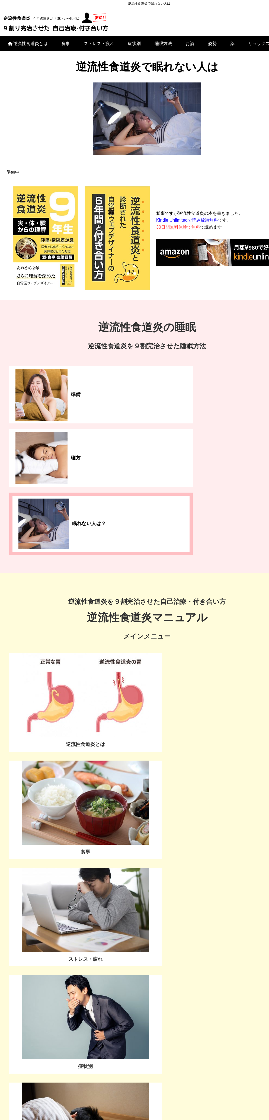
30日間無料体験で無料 (178, 230)
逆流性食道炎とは (27, 46)
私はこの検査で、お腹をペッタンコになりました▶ (70, 829)
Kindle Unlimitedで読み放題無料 (187, 223)
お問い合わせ (52, 926)
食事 (65, 46)
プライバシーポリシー (134, 1106)
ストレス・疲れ (99, 46)
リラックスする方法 (76, 1078)
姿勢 (212, 46)
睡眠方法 (163, 46)
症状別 (134, 46)
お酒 (189, 46)
